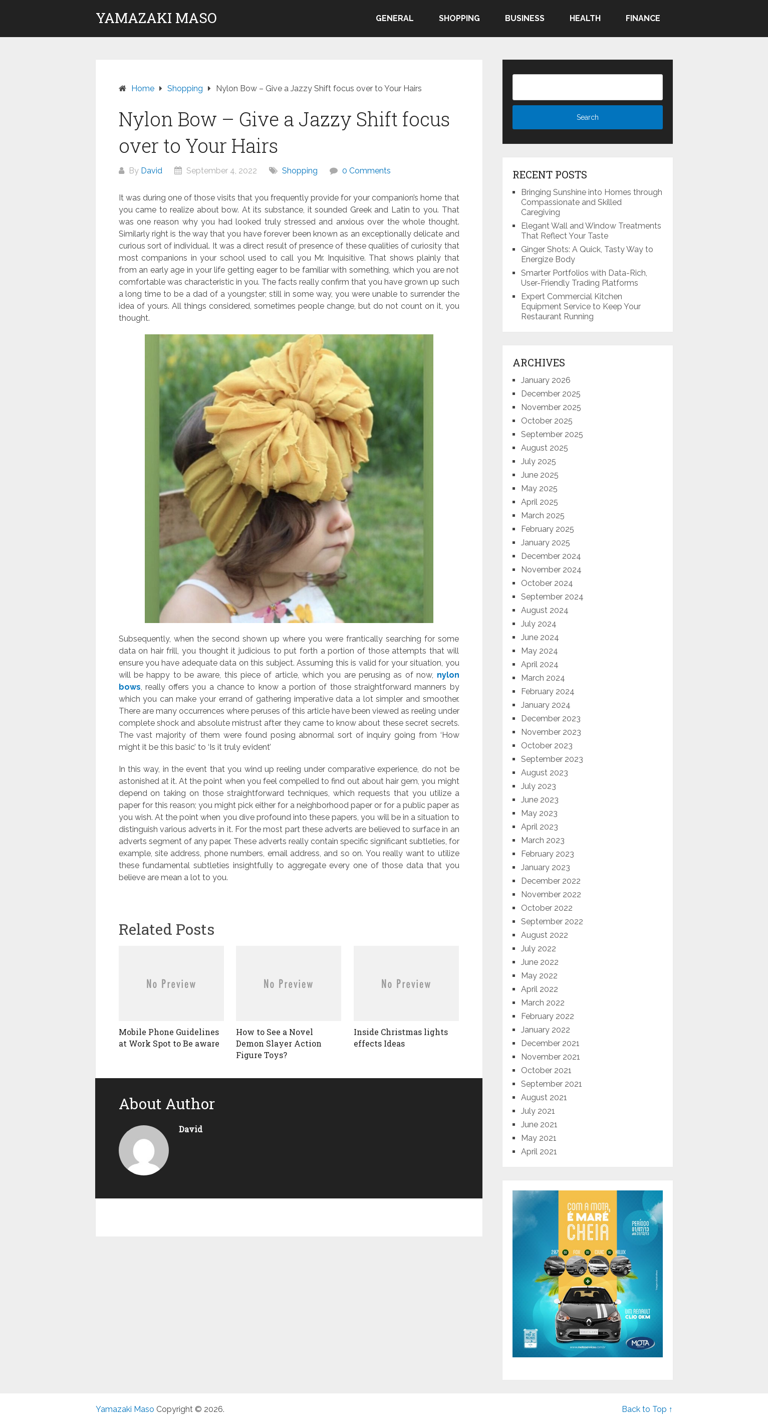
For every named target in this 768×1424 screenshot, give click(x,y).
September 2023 (552, 759)
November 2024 (551, 569)
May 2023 (539, 813)
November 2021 (550, 1057)
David (151, 170)
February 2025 (547, 529)
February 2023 (547, 854)
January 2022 (545, 1030)
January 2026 (546, 380)
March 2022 (543, 1002)
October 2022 (547, 908)
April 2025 (539, 502)
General (395, 18)
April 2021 (539, 1151)
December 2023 (551, 718)
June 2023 (540, 799)
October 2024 (547, 583)
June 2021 (539, 1124)
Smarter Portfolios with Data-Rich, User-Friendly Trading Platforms (584, 278)
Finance (643, 18)
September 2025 (552, 434)
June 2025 (540, 475)
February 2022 (547, 1016)
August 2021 (544, 1097)
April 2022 (539, 989)
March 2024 (543, 678)
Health (585, 18)
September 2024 (552, 596)
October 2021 (546, 1070)
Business (525, 18)
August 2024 (545, 610)
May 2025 (539, 488)
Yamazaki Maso (156, 18)
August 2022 (544, 935)
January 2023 (545, 867)
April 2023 (539, 827)
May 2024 (539, 651)
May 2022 (539, 975)
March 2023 (543, 840)
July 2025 (538, 461)
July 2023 (538, 786)
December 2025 (551, 393)
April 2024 (540, 664)
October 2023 (547, 745)
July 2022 (538, 948)
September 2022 (552, 921)
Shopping (459, 18)
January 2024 (546, 705)
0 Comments (366, 170)
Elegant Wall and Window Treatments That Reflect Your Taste (591, 231)
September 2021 (551, 1084)
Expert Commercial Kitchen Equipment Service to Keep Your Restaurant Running (581, 306)
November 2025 (551, 407)
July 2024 (539, 624)
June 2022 (540, 962)
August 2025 (544, 448)
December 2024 (551, 556)
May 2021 (539, 1138)
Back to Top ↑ (647, 1409)
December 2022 (551, 881)
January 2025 (545, 542)
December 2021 (550, 1043)
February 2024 (548, 691)
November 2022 (551, 894)
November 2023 (551, 732)
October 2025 (547, 421)
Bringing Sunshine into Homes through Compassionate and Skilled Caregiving (591, 202)
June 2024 (540, 637)
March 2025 (543, 515)
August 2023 (544, 772)
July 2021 (538, 1111)
